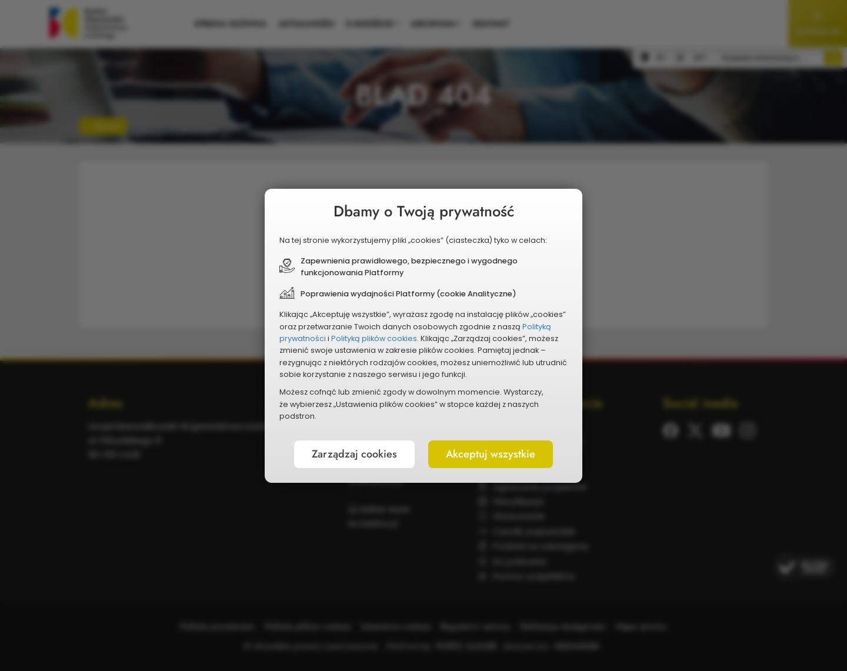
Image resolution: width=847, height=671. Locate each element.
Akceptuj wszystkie (490, 454)
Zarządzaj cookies (354, 454)
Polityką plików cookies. (375, 338)
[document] (423, 336)
